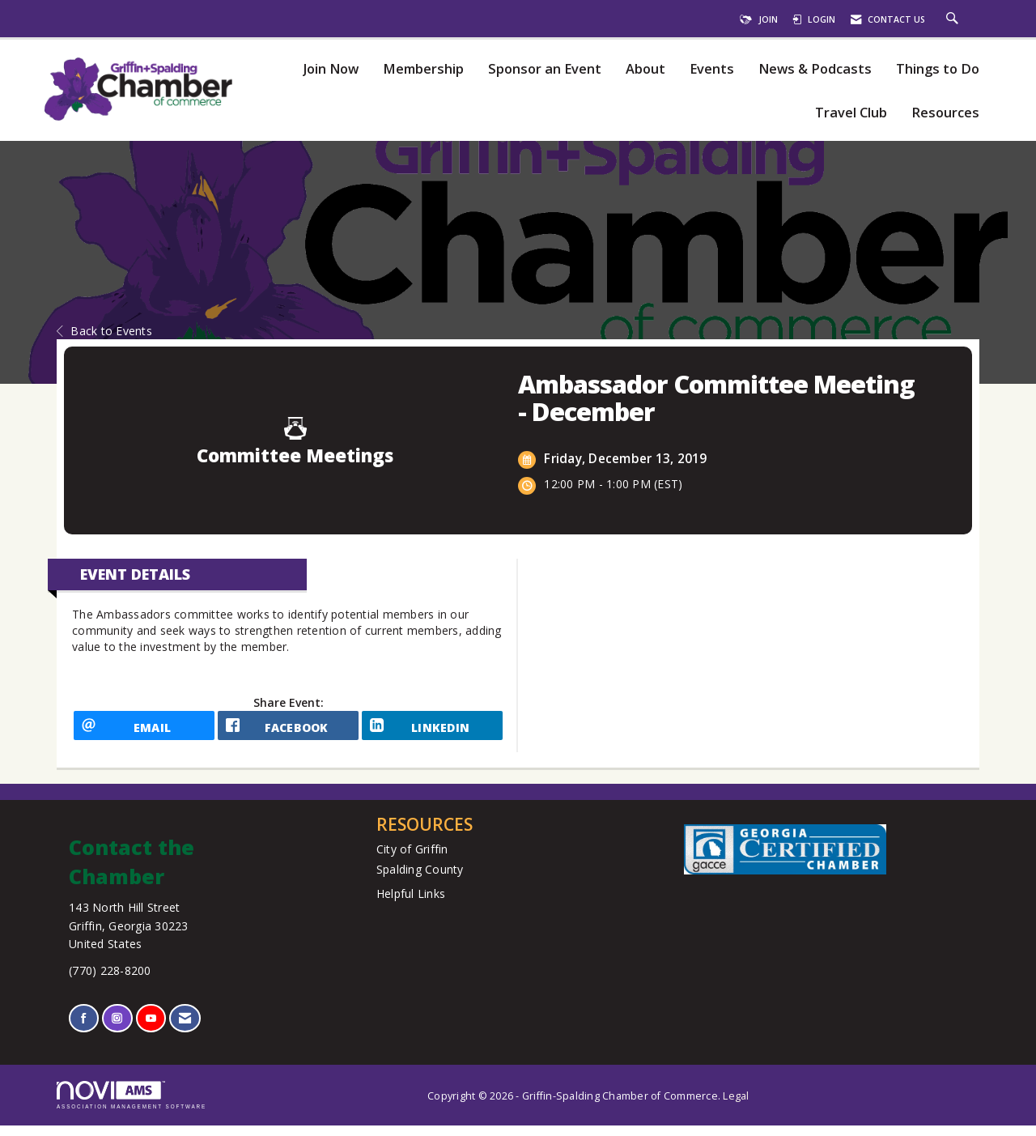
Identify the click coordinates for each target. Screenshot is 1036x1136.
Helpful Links (410, 905)
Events (712, 69)
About (645, 69)
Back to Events (104, 330)
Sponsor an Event (544, 69)
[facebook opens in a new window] (288, 731)
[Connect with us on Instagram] (117, 1029)
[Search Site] (954, 19)
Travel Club (851, 112)
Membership (423, 69)
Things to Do (937, 69)
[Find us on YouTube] (151, 1029)
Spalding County (420, 880)
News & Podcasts (815, 69)
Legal (736, 1106)
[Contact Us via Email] (185, 1029)
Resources (945, 112)
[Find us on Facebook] (84, 1029)
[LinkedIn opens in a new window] (432, 731)
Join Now (331, 69)
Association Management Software (131, 1105)
